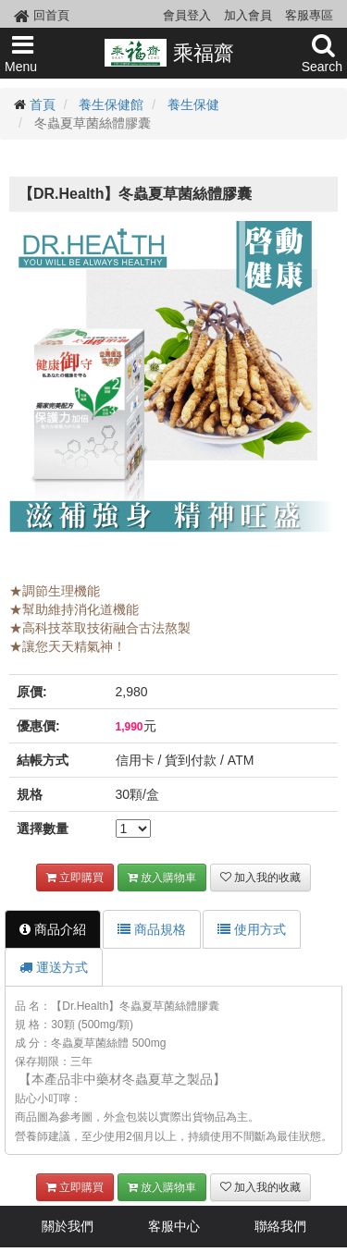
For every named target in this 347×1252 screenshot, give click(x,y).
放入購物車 (162, 877)
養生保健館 (111, 104)
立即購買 (75, 877)
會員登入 (187, 15)
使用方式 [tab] (251, 929)
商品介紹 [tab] (52, 929)
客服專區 (309, 15)
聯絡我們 (280, 1226)
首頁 (43, 104)
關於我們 (67, 1226)
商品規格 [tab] (152, 929)
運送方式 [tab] (53, 967)
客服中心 (174, 1226)
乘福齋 (169, 53)
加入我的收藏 (260, 877)
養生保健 (193, 104)
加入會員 (248, 15)
